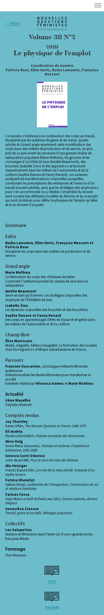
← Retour (12, 23)
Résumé (51, 607)
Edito (52, 581)
